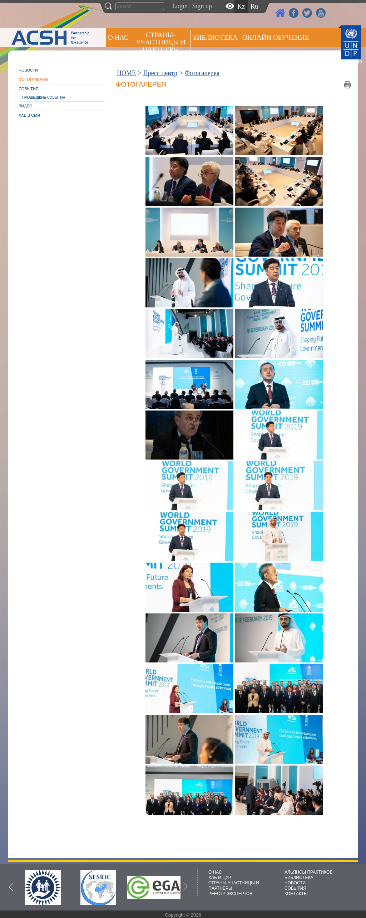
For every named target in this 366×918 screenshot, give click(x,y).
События (29, 89)
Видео (26, 106)
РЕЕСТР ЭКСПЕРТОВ (334, 57)
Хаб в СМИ (29, 115)
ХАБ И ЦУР (219, 877)
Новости (28, 70)
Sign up (202, 6)
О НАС (118, 37)
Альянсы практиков (230, 56)
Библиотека (215, 37)
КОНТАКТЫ (296, 893)
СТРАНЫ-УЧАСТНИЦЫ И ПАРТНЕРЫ (161, 42)
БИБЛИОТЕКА (299, 877)
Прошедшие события (43, 97)
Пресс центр (295, 56)
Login (180, 6)
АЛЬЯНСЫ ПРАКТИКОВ (308, 872)
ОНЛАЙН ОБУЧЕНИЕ (275, 37)
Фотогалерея (33, 79)
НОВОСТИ (295, 882)
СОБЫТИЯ (295, 888)
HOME (126, 73)
